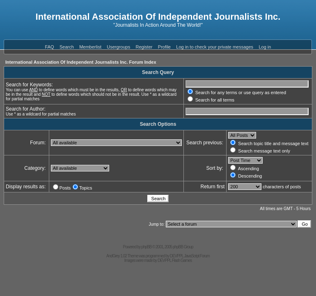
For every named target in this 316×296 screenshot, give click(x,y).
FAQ (49, 46)
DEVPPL (176, 256)
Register (144, 46)
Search (67, 46)
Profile (164, 46)
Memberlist (90, 46)
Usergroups (118, 46)
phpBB (146, 247)
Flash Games (182, 260)
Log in (265, 46)
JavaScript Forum (197, 256)
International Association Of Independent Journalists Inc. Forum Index (80, 62)
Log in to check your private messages (214, 46)
